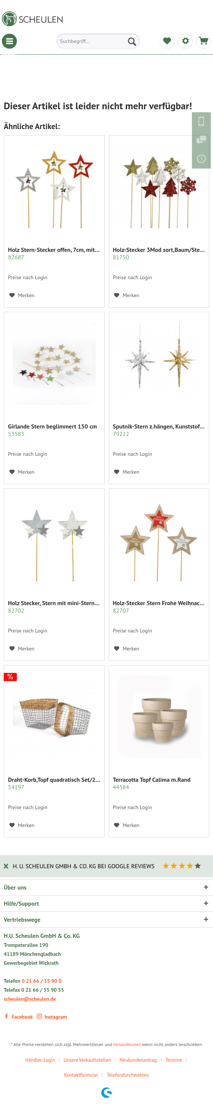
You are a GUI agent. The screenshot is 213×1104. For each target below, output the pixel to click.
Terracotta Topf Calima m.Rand (151, 783)
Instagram (52, 1016)
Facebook (18, 1016)
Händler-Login (40, 1060)
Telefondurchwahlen (127, 1075)
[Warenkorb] (203, 41)
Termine (173, 1060)
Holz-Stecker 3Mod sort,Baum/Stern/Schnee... (159, 253)
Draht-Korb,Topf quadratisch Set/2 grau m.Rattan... (54, 783)
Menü (9, 41)
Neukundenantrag (138, 1060)
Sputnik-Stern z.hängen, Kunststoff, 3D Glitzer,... (159, 430)
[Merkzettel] (167, 41)
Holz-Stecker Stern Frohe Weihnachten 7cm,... (159, 606)
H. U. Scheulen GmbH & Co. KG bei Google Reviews (83, 866)
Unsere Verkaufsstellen (87, 1060)
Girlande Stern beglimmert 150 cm (52, 430)
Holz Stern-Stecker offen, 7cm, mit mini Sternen (54, 253)
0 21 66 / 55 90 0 (42, 981)
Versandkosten (127, 1044)
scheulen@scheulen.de (30, 998)
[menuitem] (9, 41)
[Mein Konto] (185, 41)
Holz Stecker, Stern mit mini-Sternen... (54, 606)
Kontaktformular (81, 1075)
